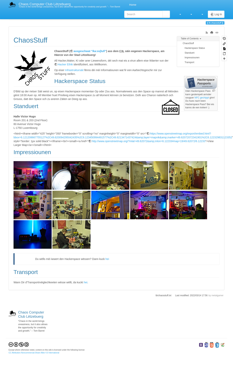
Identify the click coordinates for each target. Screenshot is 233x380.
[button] (178, 14)
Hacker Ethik (65, 64)
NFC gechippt (202, 97)
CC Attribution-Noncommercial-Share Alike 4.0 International (34, 353)
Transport (189, 62)
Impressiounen (192, 57)
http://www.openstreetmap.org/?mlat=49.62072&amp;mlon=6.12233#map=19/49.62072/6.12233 (148, 141)
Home (132, 4)
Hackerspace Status (195, 48)
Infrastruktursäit (74, 70)
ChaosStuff (188, 43)
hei (107, 258)
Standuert (190, 52)
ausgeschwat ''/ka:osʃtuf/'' (90, 51)
